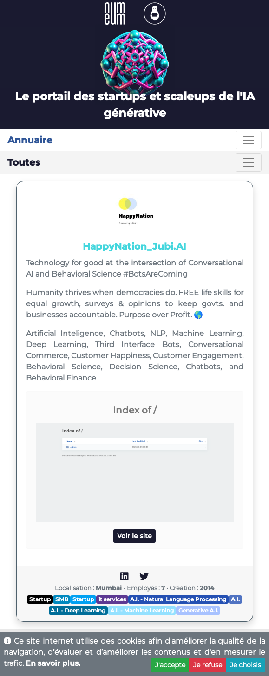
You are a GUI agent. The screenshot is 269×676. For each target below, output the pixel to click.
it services (112, 599)
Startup (40, 599)
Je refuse (207, 665)
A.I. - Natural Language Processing (178, 599)
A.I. (235, 599)
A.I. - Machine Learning (142, 610)
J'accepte (170, 665)
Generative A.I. (198, 610)
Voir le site (134, 536)
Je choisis (245, 665)
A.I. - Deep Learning (78, 610)
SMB (61, 599)
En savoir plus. (53, 663)
